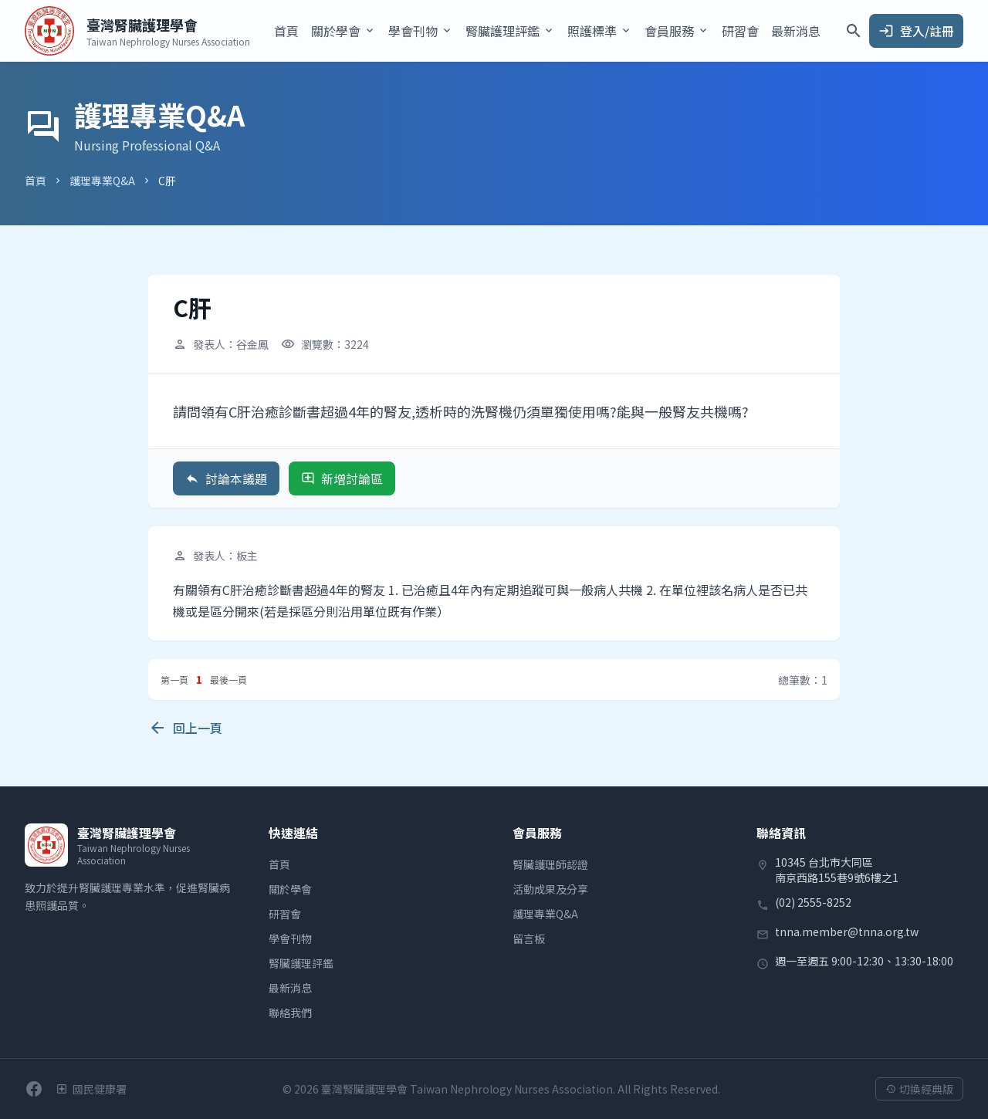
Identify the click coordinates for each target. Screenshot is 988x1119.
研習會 (740, 31)
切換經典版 (919, 1089)
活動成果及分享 (550, 889)
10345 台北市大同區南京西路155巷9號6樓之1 (836, 869)
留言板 (529, 938)
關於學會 (290, 889)
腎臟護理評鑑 (301, 963)
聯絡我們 (290, 1012)
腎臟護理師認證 (550, 864)
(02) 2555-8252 (813, 902)
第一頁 (174, 679)
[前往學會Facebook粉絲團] (34, 1089)
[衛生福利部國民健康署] (91, 1089)
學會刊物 (290, 938)
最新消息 (796, 31)
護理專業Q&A (102, 180)
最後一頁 (228, 679)
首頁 (286, 31)
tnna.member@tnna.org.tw (847, 931)
